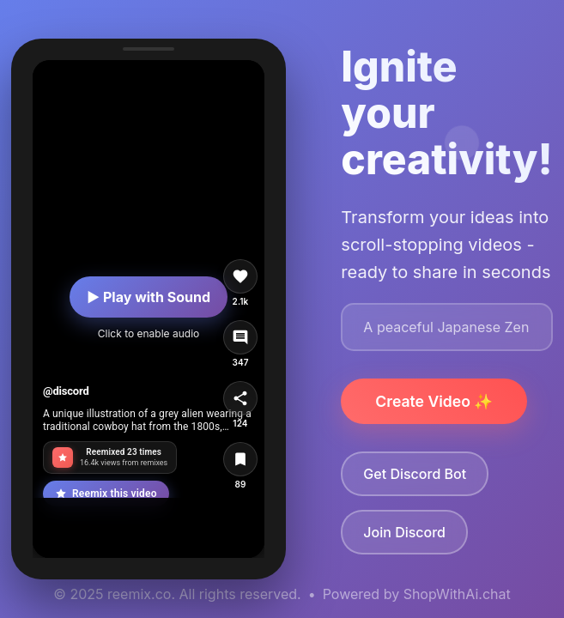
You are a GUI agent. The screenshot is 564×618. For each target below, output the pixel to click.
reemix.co (139, 594)
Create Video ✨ (434, 401)
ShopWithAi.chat (457, 594)
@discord (66, 391)
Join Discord (404, 532)
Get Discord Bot (414, 473)
